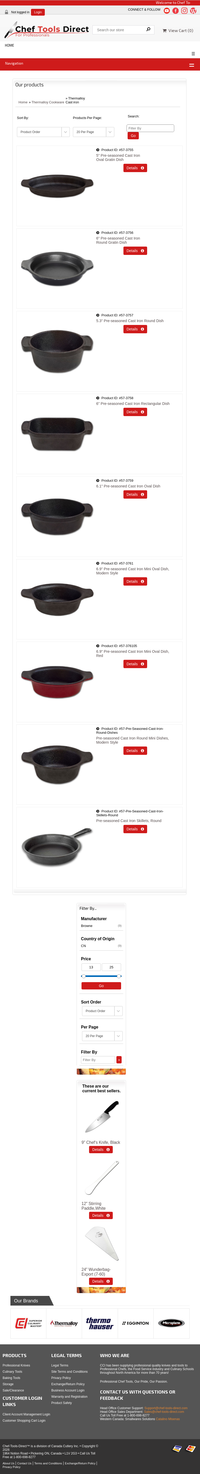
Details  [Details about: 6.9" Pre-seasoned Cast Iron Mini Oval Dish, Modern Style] (135, 581)
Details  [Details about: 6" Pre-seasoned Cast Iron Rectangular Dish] (135, 412)
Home (23, 102)
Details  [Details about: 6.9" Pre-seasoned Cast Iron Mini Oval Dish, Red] (135, 664)
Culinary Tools (12, 1371)
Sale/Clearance (13, 1390)
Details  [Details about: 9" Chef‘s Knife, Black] (101, 1149)
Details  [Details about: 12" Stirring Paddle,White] (101, 1215)
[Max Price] (111, 967)
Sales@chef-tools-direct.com (164, 1412)
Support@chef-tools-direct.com (166, 1408)
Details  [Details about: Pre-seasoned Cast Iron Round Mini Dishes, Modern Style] (135, 750)
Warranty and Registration (69, 1396)
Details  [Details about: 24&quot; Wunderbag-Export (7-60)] (101, 1281)
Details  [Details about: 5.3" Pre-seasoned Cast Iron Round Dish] (135, 329)
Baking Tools (11, 1378)
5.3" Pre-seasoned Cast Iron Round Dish (130, 321)
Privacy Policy (61, 1378)
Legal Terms (59, 1365)
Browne (101, 925)
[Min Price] (91, 967)
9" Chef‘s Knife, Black (101, 1142)
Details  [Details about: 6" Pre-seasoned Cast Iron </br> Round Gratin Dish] (135, 251)
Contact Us (24, 1463)
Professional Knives (16, 1365)
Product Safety (61, 1403)
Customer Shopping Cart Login (24, 1420)
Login (38, 12)
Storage (8, 1384)
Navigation (14, 63)
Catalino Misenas (168, 1419)
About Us (8, 1463)
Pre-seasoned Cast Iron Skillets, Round (128, 821)
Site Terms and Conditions (69, 1371)
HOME (9, 45)
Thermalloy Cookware (48, 102)
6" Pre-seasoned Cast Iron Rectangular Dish (133, 403)
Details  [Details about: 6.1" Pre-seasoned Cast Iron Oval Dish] (135, 494)
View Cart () (177, 30)
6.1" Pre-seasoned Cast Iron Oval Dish (128, 486)
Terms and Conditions (48, 1463)
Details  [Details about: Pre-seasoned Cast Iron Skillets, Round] (135, 829)
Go (133, 135)
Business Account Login (67, 1390)
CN (101, 946)
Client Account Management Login (26, 1414)
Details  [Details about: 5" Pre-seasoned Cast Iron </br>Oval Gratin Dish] (135, 168)
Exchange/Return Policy (68, 1384)
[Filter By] (150, 128)
